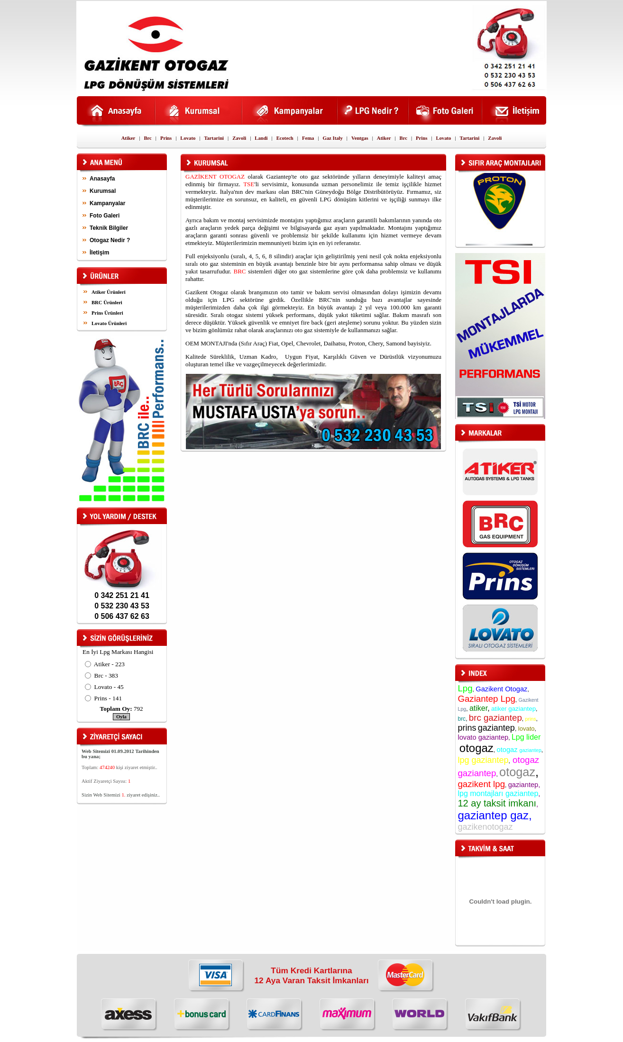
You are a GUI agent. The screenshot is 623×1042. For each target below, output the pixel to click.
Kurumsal (103, 191)
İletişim (99, 252)
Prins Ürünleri (107, 313)
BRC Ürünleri (107, 302)
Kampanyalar (107, 203)
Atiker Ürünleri (109, 292)
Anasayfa (102, 178)
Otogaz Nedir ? (110, 240)
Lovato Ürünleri (109, 323)
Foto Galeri (104, 215)
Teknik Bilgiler (109, 228)
